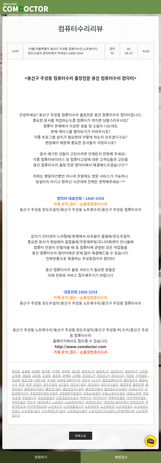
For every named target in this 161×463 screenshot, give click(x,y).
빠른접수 (121, 457)
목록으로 (80, 436)
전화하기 (41, 457)
